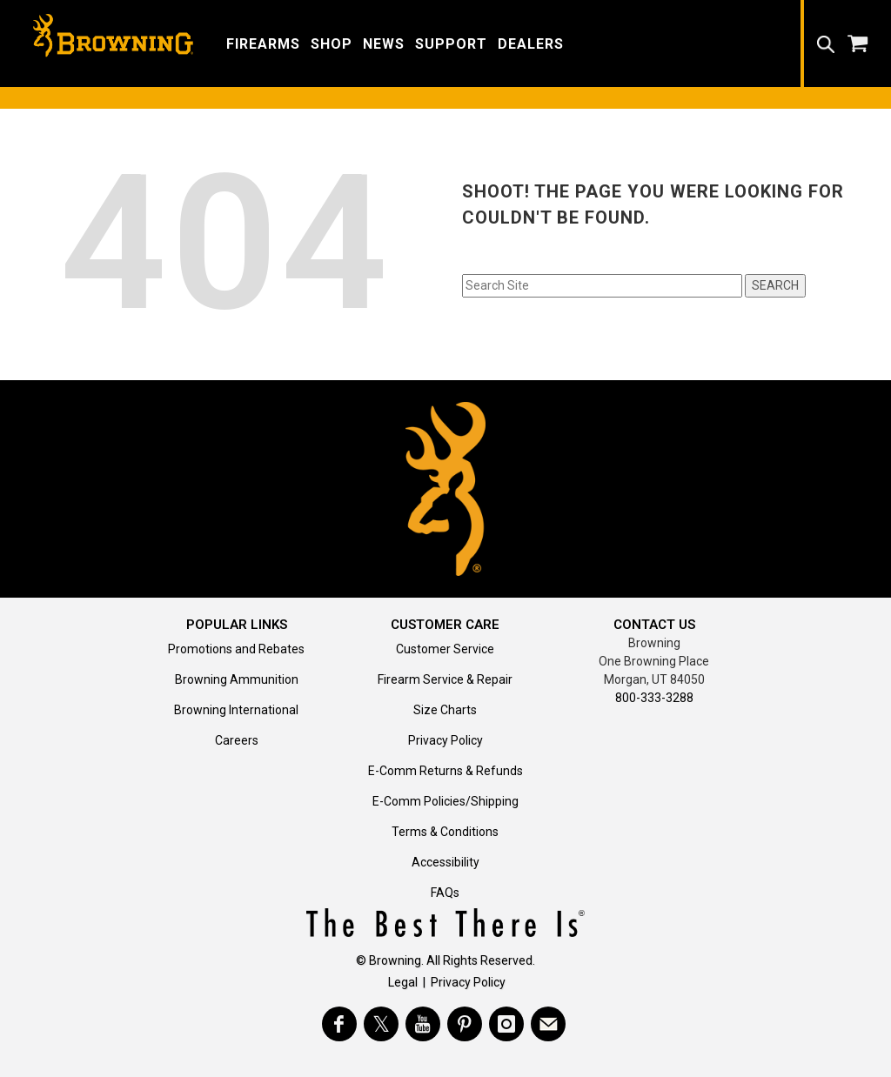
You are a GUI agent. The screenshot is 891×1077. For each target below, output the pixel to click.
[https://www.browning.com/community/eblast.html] (548, 1024)
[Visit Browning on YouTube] (422, 1024)
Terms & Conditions (445, 832)
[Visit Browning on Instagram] (506, 1024)
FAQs (445, 893)
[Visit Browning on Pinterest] (464, 1024)
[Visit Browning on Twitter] (381, 1024)
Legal (403, 982)
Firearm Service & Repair (445, 679)
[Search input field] (602, 286)
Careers (236, 740)
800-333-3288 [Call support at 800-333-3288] (654, 698)
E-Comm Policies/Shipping (445, 801)
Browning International (236, 710)
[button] (263, 43)
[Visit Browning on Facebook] (339, 1024)
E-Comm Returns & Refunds (445, 771)
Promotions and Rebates (236, 649)
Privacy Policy (445, 740)
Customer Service (445, 649)
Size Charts (445, 710)
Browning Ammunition (236, 679)
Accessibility (445, 862)
